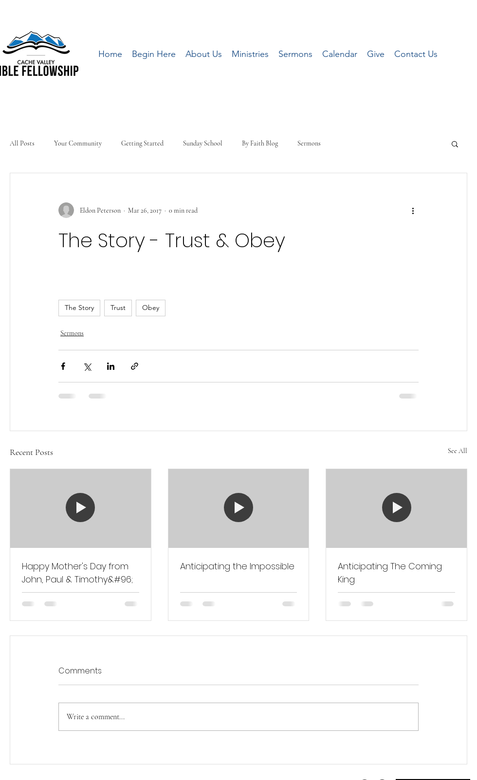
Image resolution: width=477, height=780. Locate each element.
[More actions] (413, 210)
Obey (150, 307)
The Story (79, 307)
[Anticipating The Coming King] (396, 508)
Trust (118, 307)
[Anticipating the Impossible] (238, 508)
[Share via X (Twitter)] (87, 366)
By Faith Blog (260, 143)
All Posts (22, 143)
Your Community (78, 143)
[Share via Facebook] (63, 366)
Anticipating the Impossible (237, 566)
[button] (454, 143)
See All (457, 451)
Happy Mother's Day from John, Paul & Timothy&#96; (77, 572)
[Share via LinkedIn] (110, 366)
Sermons (309, 143)
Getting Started (142, 143)
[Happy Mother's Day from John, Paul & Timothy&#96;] (80, 508)
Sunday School (202, 143)
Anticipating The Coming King (390, 572)
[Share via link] (134, 366)
